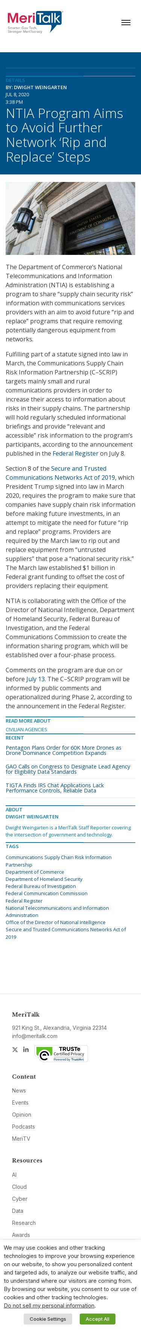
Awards (21, 1235)
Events (20, 1102)
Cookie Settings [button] (48, 1319)
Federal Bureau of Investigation (41, 886)
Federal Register (76, 453)
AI (14, 1174)
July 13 (35, 679)
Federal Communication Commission (47, 893)
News (19, 1090)
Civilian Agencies (26, 729)
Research (24, 1223)
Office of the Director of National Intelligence (56, 922)
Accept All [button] (97, 1319)
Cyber (19, 1199)
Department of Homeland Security (44, 879)
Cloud (19, 1186)
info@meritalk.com (35, 1036)
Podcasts (23, 1126)
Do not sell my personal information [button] (49, 1305)
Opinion (21, 1114)
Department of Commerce (35, 871)
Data (17, 1211)
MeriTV (21, 1138)
